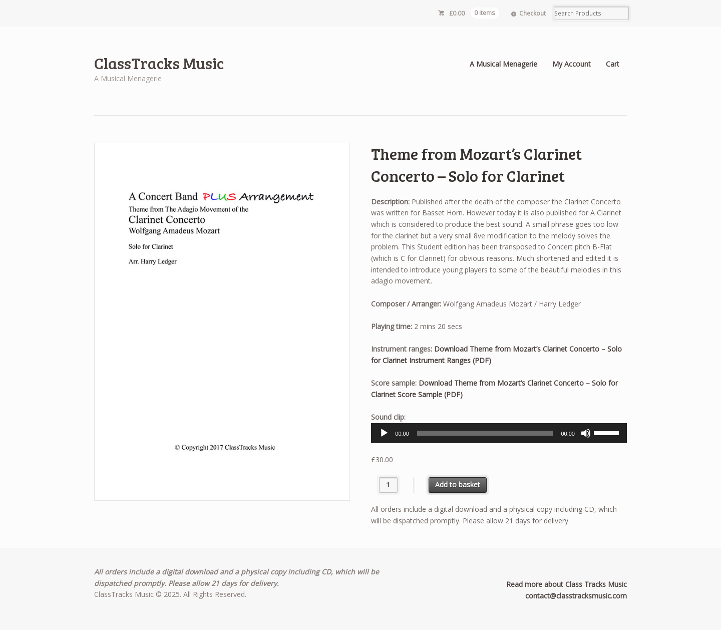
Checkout (532, 13)
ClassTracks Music (159, 63)
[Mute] (586, 433)
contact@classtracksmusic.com (576, 595)
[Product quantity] (388, 485)
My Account (571, 64)
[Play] (384, 433)
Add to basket (457, 484)
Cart (612, 64)
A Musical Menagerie (503, 64)
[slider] (485, 433)
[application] (499, 433)
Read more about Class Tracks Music (566, 584)
